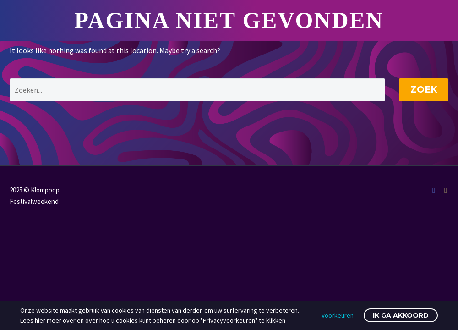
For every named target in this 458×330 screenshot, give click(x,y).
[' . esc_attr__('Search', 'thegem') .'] (197, 89)
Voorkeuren (338, 315)
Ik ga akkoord (401, 315)
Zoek (423, 89)
